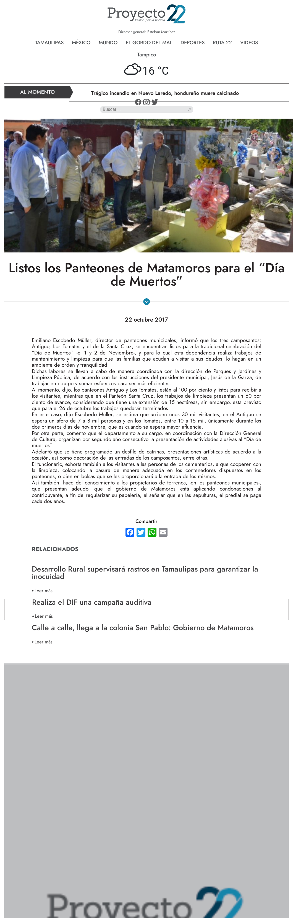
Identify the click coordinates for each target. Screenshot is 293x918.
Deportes (192, 42)
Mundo (108, 42)
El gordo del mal (149, 42)
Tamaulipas (49, 42)
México (81, 42)
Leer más (44, 590)
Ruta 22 (222, 42)
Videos (249, 42)
